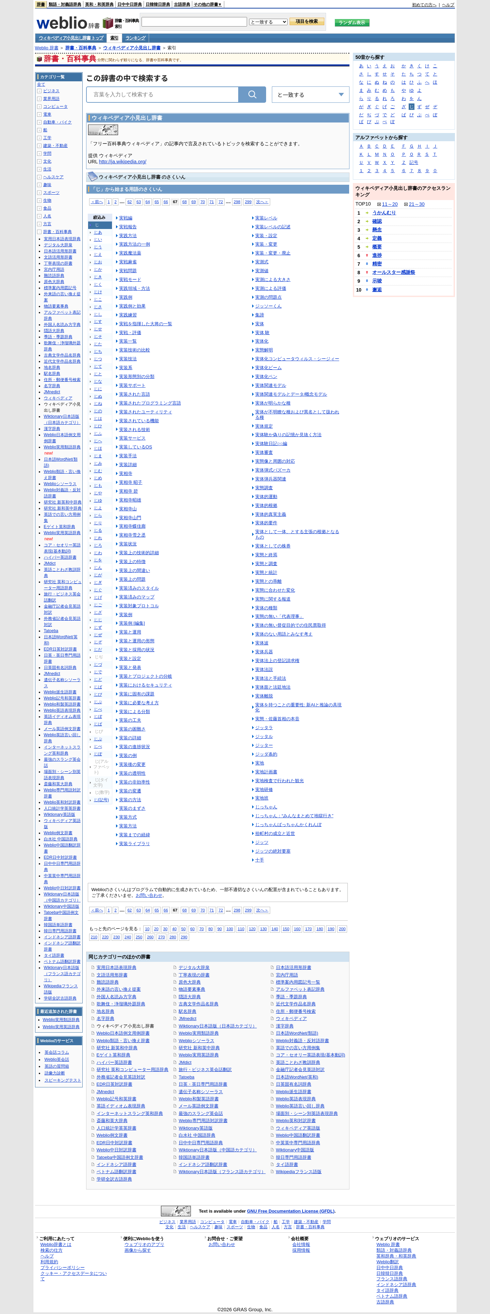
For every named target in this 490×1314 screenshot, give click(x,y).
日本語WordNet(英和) (297, 1077)
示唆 (377, 280)
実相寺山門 (130, 517)
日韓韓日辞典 (158, 4)
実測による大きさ (273, 279)
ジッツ (261, 842)
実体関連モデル (270, 385)
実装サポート (132, 385)
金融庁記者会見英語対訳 (300, 1069)
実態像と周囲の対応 (275, 461)
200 (342, 928)
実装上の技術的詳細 (139, 552)
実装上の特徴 (132, 561)
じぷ (98, 739)
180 (319, 928)
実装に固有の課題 (136, 693)
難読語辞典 (108, 982)
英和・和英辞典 (99, 4)
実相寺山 (128, 508)
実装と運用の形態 (136, 640)
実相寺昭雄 (130, 500)
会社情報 (301, 1244)
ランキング (136, 37)
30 (165, 928)
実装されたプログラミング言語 (150, 403)
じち (98, 351)
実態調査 (264, 487)
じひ (98, 426)
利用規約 (49, 1261)
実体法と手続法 (270, 678)
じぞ (98, 642)
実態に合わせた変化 (275, 590)
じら (98, 515)
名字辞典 (105, 1018)
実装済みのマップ (136, 596)
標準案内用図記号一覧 (298, 982)
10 (147, 928)
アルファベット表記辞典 (300, 989)
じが (98, 575)
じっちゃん (266, 806)
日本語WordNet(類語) (297, 1033)
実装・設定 (266, 235)
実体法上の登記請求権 (277, 660)
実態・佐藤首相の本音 (277, 718)
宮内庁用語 (287, 975)
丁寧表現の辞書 (194, 975)
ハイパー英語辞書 (114, 1062)
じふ (98, 433)
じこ (98, 299)
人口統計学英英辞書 (116, 1128)
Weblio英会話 (57, 1059)
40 (174, 928)
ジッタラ (264, 727)
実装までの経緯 (134, 834)
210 (94, 937)
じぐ (98, 590)
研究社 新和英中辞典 (199, 1047)
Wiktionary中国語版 (295, 1149)
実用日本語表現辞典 (116, 967)
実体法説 (264, 669)
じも (98, 485)
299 (248, 201)
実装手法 (128, 455)
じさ (98, 307)
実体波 (261, 642)
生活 (47, 169)
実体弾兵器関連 (270, 478)
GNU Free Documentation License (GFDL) (290, 1211)
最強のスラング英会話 (201, 1113)
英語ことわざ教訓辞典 (298, 1062)
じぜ (98, 635)
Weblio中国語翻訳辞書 (298, 1135)
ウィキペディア (291, 1018)
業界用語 (51, 98)
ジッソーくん (268, 306)
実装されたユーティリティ (145, 411)
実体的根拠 (266, 505)
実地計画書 (266, 771)
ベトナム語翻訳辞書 (116, 1171)
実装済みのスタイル (139, 588)
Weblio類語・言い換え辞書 (123, 1040)
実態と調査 (266, 563)
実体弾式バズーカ (273, 470)
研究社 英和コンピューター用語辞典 (133, 1069)
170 (308, 928)
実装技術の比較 (134, 349)
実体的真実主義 (270, 514)
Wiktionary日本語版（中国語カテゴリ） (218, 1149)
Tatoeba (186, 1077)
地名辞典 (105, 1011)
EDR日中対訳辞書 (114, 1142)
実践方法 (128, 235)
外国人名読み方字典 (116, 996)
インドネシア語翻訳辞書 (203, 1164)
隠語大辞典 (190, 996)
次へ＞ (262, 201)
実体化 (261, 341)
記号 (413, 162)
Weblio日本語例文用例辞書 (123, 1033)
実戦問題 (128, 270)
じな (98, 381)
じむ (98, 471)
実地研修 (264, 789)
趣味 (47, 184)
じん (98, 567)
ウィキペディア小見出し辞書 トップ (71, 37)
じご (98, 605)
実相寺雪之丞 (132, 535)
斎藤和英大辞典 (112, 1120)
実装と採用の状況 (136, 649)
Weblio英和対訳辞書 (296, 1120)
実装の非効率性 (134, 782)
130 (263, 928)
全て (41, 84)
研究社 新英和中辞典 (117, 1047)
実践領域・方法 (134, 288)
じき (98, 277)
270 (161, 937)
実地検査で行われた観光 (279, 780)
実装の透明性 (132, 773)
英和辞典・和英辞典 (396, 1256)
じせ (98, 329)
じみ (98, 463)
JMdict (185, 1062)
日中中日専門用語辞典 (201, 1142)
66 (166, 201)
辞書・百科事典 (80, 47)
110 (241, 928)
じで (98, 672)
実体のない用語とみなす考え (284, 634)
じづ (98, 664)
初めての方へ (424, 4)
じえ (98, 254)
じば (98, 687)
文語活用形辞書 (112, 975)
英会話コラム (57, 1052)
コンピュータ (55, 106)
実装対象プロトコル (139, 605)
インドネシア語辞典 (396, 1284)
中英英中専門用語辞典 (298, 1142)
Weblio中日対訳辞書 (116, 1149)
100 (229, 928)
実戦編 (125, 217)
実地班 (261, 798)
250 (139, 937)
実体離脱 (264, 696)
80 (210, 928)
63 (138, 201)
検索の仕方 (51, 1250)
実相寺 (125, 473)
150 (286, 928)
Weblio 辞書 (47, 47)
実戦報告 (128, 226)
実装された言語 (134, 394)
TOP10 (363, 204)
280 (172, 937)
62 (129, 201)
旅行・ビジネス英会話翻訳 (205, 1069)
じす (98, 321)
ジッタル (264, 736)
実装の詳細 (130, 737)
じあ (98, 232)
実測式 (261, 261)
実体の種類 (266, 607)
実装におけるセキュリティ (145, 685)
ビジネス (51, 90)
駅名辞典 (187, 1011)
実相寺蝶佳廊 (132, 526)
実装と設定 (130, 658)
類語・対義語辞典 (65, 4)
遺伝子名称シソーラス (201, 1091)
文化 (47, 161)
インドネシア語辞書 (116, 1164)
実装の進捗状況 (134, 746)
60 (192, 928)
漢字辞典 (285, 1026)
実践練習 (128, 314)
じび (98, 694)
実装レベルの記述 (273, 226)
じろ (98, 545)
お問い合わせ (149, 895)
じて (98, 366)
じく (98, 284)
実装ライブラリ (134, 843)
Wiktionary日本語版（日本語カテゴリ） (218, 1026)
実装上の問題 (132, 579)
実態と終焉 (266, 554)
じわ (98, 553)
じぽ (98, 754)
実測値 (261, 270)
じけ (98, 292)
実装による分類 (134, 711)
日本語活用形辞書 (293, 967)
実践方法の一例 (134, 244)
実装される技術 (134, 429)
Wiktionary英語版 (195, 1128)
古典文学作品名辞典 (198, 1003)
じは (98, 418)
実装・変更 (266, 244)
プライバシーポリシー (62, 1267)
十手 (259, 860)
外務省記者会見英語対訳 (121, 1077)
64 (148, 201)
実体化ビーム (268, 367)
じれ (98, 538)
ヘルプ (448, 4)
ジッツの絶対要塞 (273, 851)
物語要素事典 (192, 989)
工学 (47, 137)
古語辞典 (182, 4)
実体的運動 (266, 496)
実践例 (125, 297)
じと (98, 374)
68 (184, 201)
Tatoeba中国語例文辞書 (120, 1157)
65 (156, 201)
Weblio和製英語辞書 (198, 1098)
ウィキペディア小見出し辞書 (132, 47)
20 (156, 928)
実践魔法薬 (130, 253)
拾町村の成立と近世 (275, 833)
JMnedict (105, 1091)
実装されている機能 (139, 420)
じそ (98, 336)
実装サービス (132, 438)
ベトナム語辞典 (391, 1296)
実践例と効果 (132, 306)
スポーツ (51, 192)
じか (98, 269)
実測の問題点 (268, 297)
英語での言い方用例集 (298, 1047)
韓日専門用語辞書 (293, 1157)
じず (98, 627)
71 (212, 201)
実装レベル (266, 217)
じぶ (98, 702)
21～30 (417, 204)
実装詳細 (128, 464)
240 (128, 937)
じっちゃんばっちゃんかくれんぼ (288, 824)
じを (98, 560)
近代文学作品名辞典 (296, 1003)
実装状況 (128, 543)
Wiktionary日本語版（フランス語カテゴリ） (222, 1171)
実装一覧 (128, 341)
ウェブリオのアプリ (144, 1244)
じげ (98, 597)
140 (275, 928)
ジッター (264, 745)
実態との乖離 (268, 581)
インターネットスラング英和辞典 (130, 1113)
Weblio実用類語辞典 (198, 1033)
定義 (377, 238)
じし (98, 314)
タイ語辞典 (387, 1290)
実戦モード (130, 279)
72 (220, 201)
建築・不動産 (55, 145)
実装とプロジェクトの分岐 (145, 676)
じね (98, 403)
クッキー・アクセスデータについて (73, 1276)
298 (237, 201)
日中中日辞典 (129, 4)
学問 (47, 153)
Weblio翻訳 (387, 1261)
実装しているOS (135, 446)
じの (98, 411)
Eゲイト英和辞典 (114, 1054)
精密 (377, 263)
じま (98, 456)
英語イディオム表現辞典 (121, 1105)
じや (98, 493)
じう (98, 247)
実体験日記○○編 (271, 443)
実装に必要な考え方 (139, 702)
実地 (259, 763)
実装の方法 (130, 799)
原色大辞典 (190, 982)
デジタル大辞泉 (194, 967)
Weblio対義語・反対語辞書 (302, 1040)
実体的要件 (266, 522)
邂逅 (377, 289)
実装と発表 (130, 667)
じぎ (98, 582)
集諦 (259, 314)
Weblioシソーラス (196, 1040)
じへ (98, 441)
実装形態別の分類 (136, 376)
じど (98, 679)
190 (331, 928)
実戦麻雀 (128, 261)
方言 (47, 223)
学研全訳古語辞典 (114, 1179)
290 (184, 937)
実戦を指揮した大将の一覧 (145, 323)
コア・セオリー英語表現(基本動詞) (310, 1054)
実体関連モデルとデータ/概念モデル (291, 394)
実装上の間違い (134, 570)
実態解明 (264, 349)
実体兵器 (264, 651)
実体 (259, 323)
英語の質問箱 (57, 1066)
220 (105, 937)
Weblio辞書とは (55, 1244)
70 (202, 201)
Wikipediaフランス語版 (299, 1171)
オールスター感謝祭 (393, 272)
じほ (98, 448)
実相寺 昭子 (131, 482)
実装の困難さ (132, 729)
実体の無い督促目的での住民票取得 (290, 625)
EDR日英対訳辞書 (114, 1084)
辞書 (41, 4)
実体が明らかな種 (273, 403)
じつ (98, 359)
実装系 (125, 367)
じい (98, 239)
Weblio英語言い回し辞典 (300, 1105)
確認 (377, 221)
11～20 (390, 204)
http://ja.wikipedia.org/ (122, 161)
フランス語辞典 (391, 1278)
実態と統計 (266, 572)
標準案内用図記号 (60, 287)
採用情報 (301, 1250)
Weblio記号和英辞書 (116, 1098)
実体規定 (264, 426)
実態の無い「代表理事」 (279, 616)
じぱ (98, 724)
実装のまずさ (132, 808)
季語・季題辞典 (291, 996)
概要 (377, 246)
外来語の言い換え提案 (119, 989)
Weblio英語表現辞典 (296, 1098)
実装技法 (128, 358)
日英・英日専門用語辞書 (203, 1084)
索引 (114, 37)
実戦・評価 (130, 332)
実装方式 (128, 817)
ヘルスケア (53, 177)
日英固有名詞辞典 (293, 1084)
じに (98, 389)
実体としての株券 (273, 545)
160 (297, 928)
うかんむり (384, 212)
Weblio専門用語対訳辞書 (203, 1120)
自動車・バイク (57, 122)
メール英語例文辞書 (198, 1105)
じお (98, 262)
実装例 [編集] (132, 623)
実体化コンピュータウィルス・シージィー (297, 358)
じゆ (98, 500)
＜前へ (97, 201)
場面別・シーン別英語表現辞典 (307, 1113)
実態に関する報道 (273, 599)
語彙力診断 (55, 1073)
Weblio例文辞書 (112, 1135)
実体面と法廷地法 (273, 687)
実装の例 (128, 755)
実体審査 (264, 452)
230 (116, 937)
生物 (47, 200)
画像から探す (138, 1250)
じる (98, 530)
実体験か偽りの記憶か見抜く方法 (288, 434)
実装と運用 (130, 632)
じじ (98, 620)
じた (98, 344)
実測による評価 (270, 288)
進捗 (377, 255)
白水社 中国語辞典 (197, 1135)
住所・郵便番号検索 (296, 1011)
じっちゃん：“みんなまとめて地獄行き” (294, 815)
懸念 (377, 229)
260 (150, 937)
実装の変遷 (130, 790)
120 (252, 928)
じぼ (98, 716)
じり (98, 523)
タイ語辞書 (287, 1164)
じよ (98, 508)
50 (183, 928)
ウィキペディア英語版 (298, 1128)
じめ (98, 478)
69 (193, 201)
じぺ (98, 746)
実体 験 (262, 332)
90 (219, 928)
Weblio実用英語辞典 (198, 1054)
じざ (98, 612)
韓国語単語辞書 (194, 1157)
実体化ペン (266, 376)
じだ (98, 649)
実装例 (125, 614)
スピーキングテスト (63, 1080)
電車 (47, 114)
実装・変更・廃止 (273, 253)
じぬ (98, 396)
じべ (98, 709)
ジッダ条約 (266, 754)
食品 (47, 208)
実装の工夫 (130, 720)
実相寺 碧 (128, 491)
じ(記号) (101, 800)
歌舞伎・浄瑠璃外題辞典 (121, 1003)
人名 (47, 216)
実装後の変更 (132, 764)
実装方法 (128, 825)
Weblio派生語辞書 (293, 1091)
